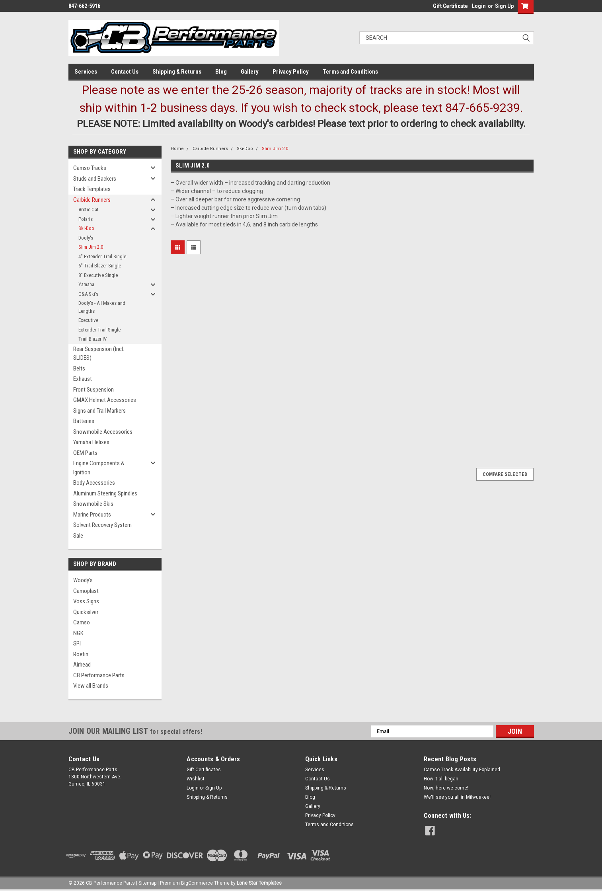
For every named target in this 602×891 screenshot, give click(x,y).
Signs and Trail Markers (99, 410)
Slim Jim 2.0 (90, 247)
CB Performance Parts (99, 675)
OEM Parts (85, 452)
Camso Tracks (89, 168)
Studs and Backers (94, 178)
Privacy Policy (291, 71)
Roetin (80, 654)
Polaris (85, 219)
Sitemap (147, 883)
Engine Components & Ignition (99, 468)
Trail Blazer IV (92, 339)
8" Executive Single (98, 275)
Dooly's (85, 238)
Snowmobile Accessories (102, 431)
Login (479, 6)
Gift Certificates (204, 769)
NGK (78, 633)
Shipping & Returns (176, 71)
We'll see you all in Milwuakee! (457, 797)
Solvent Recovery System (102, 524)
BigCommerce (197, 883)
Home (177, 148)
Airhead (82, 664)
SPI (77, 643)
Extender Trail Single (99, 330)
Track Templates (92, 189)
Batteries (83, 421)
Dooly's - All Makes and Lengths (101, 307)
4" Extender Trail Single (102, 256)
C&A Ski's (88, 294)
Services (85, 71)
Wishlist (196, 779)
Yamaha (86, 284)
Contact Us (124, 71)
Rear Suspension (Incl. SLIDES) (98, 353)
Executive (88, 320)
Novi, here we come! (446, 788)
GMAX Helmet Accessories (104, 400)
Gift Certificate (450, 6)
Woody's (83, 580)
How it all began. (442, 779)
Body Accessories (94, 482)
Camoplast (86, 591)
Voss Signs (86, 601)
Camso (81, 622)
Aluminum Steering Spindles (105, 493)
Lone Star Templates (259, 883)
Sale (78, 535)
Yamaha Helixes (91, 442)
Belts (79, 368)
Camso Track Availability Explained (462, 769)
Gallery (250, 71)
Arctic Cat (88, 210)
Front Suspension (93, 389)
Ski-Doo (86, 228)
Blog (221, 71)
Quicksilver (85, 612)
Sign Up (504, 6)
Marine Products (92, 514)
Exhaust (82, 378)
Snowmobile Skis (93, 503)
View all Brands (90, 685)
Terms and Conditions (350, 71)
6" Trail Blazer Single (99, 266)
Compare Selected (505, 474)
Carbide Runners (92, 199)
